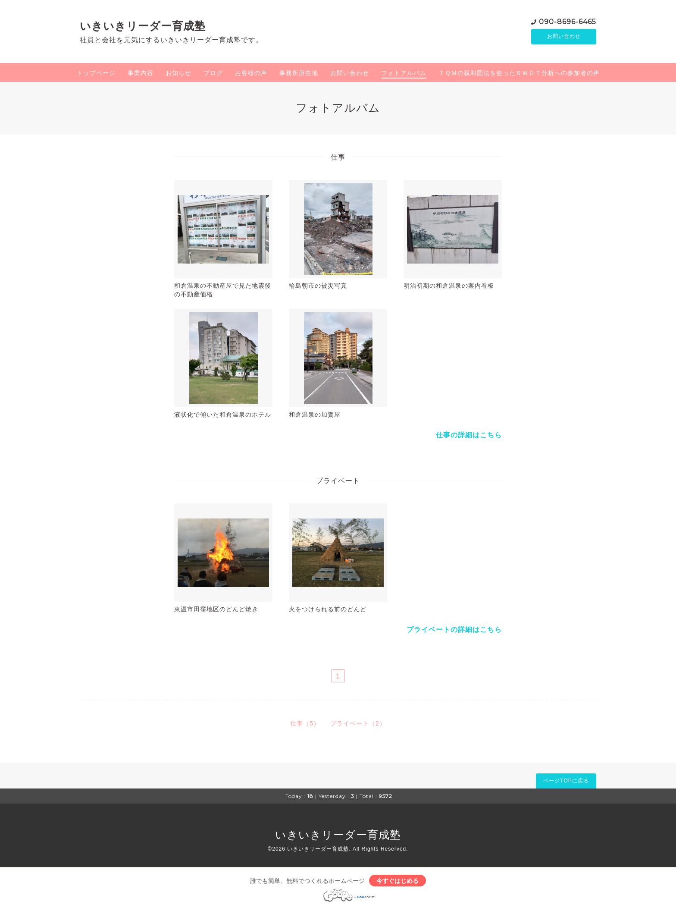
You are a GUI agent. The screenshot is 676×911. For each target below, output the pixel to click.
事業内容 (140, 72)
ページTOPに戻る (565, 781)
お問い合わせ (564, 36)
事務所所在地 (298, 72)
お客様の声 (251, 72)
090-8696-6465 (567, 21)
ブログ (213, 72)
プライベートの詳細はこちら (454, 629)
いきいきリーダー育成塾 (143, 25)
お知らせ (178, 72)
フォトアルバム (403, 72)
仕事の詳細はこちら (469, 435)
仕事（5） (305, 723)
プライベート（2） (358, 723)
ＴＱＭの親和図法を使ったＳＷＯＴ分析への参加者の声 (519, 72)
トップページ (96, 72)
